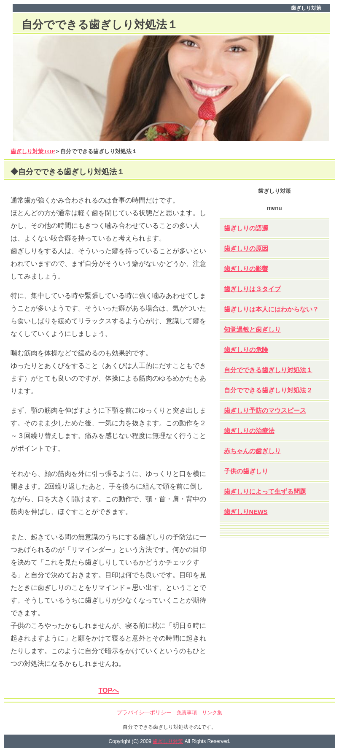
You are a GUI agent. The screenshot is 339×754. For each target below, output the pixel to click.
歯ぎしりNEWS (246, 511)
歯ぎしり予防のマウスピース (265, 410)
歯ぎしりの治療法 (249, 430)
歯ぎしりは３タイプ (252, 289)
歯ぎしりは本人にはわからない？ (271, 309)
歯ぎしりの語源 (246, 228)
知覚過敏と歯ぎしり (252, 329)
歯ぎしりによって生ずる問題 (265, 491)
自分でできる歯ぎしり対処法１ (268, 370)
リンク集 (212, 713)
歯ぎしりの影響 (246, 268)
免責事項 (187, 713)
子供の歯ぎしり (246, 471)
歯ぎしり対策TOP (33, 151)
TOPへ (108, 690)
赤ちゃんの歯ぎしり (252, 451)
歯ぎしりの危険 (246, 349)
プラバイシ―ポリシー (144, 712)
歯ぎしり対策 (168, 741)
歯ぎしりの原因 (246, 248)
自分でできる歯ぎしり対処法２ (268, 390)
